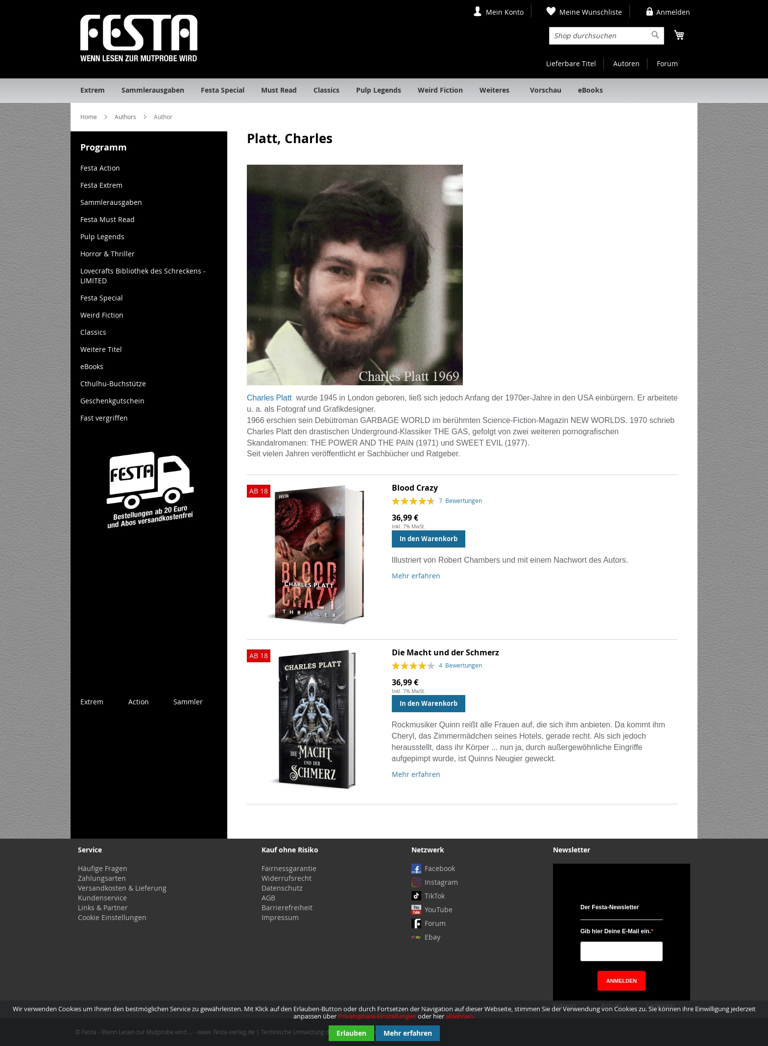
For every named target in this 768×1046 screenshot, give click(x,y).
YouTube (439, 909)
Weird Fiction (101, 315)
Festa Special (101, 297)
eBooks (91, 366)
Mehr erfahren (408, 1033)
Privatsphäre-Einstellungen (377, 1016)
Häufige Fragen (102, 868)
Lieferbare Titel (571, 63)
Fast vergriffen (104, 418)
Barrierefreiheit (287, 907)
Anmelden (673, 12)
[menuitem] (92, 90)
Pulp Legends (102, 236)
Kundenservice (102, 897)
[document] (384, 1023)
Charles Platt (269, 398)
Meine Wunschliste (590, 12)
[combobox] (606, 36)
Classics (93, 332)
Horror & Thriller (107, 253)
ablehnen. (460, 1016)
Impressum (280, 917)
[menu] (384, 90)
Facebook (440, 868)
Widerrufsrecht (287, 878)
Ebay (432, 937)
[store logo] (138, 38)
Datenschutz (282, 888)
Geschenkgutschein (112, 400)
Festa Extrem (101, 185)
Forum (667, 63)
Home (89, 117)
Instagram (441, 882)
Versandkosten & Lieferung (122, 888)
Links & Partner (103, 907)
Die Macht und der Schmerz (445, 652)
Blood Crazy (415, 487)
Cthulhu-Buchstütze (113, 383)
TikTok (435, 895)
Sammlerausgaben (111, 202)
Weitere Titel (101, 349)
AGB (268, 897)
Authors (126, 117)
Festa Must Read (107, 219)
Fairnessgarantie (289, 868)
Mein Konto (505, 12)
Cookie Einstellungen (112, 917)
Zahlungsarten (102, 878)
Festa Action (100, 168)
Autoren (626, 63)
